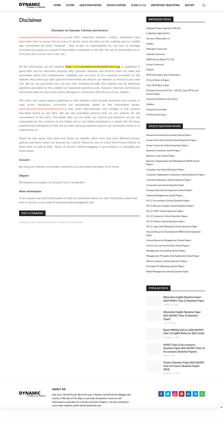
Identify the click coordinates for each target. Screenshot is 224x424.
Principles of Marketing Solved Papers (165, 266)
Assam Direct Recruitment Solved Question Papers (171, 140)
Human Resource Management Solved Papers (168, 240)
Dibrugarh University (156, 48)
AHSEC (150, 43)
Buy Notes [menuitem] (191, 5)
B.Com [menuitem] (70, 5)
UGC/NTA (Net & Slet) (157, 85)
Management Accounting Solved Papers (166, 250)
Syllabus (150, 104)
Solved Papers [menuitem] (116, 5)
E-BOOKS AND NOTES (158, 33)
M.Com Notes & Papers (158, 80)
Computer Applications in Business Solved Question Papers (175, 174)
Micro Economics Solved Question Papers (166, 261)
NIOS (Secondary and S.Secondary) (163, 74)
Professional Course (156, 114)
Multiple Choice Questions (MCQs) (163, 28)
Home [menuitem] (57, 5)
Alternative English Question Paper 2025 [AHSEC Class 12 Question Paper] (182, 315)
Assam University (155, 64)
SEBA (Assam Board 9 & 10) (160, 59)
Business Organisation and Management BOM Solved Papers (172, 163)
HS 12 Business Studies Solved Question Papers (170, 205)
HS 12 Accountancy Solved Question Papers (168, 200)
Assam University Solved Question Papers (167, 145)
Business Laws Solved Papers (160, 155)
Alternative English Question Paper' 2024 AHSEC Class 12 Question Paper (183, 299)
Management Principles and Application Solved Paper (172, 255)
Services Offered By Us (158, 38)
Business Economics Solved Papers (163, 150)
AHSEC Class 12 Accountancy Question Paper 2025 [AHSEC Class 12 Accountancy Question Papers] (184, 348)
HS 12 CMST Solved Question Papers (165, 211)
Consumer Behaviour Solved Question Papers (168, 179)
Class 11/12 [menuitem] (138, 5)
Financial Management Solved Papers (164, 195)
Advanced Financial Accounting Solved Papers (168, 135)
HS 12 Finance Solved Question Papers (165, 221)
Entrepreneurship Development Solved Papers (169, 190)
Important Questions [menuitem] (165, 5)
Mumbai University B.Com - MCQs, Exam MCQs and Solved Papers (172, 92)
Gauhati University (155, 54)
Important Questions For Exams (162, 99)
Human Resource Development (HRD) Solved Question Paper (173, 233)
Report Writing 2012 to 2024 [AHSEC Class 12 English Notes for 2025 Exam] (183, 331)
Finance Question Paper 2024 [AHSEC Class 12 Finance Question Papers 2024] (184, 366)
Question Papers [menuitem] (90, 5)
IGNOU (150, 69)
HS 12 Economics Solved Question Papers (167, 216)
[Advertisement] (112, 417)
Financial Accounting (156, 109)
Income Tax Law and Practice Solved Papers (168, 245)
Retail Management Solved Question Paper (167, 271)
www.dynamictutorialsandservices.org (42, 37)
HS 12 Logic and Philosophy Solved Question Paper (171, 226)
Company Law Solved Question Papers (165, 169)
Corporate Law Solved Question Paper (165, 185)
